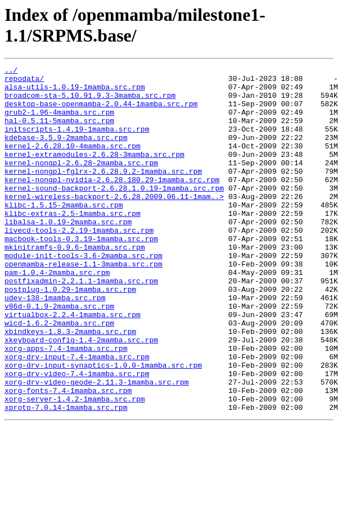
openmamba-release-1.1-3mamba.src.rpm (83, 304)
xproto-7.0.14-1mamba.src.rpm (65, 476)
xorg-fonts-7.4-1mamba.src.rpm (68, 456)
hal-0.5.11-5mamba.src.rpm (59, 132)
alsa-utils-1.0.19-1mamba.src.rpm (74, 92)
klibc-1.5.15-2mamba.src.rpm (63, 233)
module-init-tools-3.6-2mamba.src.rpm (83, 294)
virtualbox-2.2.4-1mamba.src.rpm (72, 365)
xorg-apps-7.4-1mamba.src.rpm (65, 405)
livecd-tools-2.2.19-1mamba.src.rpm (79, 264)
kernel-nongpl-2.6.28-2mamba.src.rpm (81, 183)
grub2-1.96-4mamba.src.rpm (59, 122)
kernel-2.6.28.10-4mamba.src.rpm (72, 162)
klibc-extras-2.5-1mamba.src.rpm (72, 243)
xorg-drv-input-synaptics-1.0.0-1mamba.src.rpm (103, 426)
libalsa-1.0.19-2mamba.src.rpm (68, 254)
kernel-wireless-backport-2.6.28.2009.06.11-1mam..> (114, 223)
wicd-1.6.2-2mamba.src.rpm (59, 375)
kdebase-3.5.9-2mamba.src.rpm (65, 152)
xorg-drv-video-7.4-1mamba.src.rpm (76, 436)
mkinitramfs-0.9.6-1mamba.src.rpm (74, 284)
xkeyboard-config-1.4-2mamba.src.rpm (81, 395)
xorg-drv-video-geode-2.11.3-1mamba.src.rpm (96, 446)
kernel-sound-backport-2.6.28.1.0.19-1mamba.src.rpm (114, 213)
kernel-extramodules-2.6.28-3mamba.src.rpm (94, 173)
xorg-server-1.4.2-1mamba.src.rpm (74, 466)
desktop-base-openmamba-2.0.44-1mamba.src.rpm (100, 112)
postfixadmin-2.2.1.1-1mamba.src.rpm (81, 324)
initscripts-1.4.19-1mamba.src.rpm (76, 142)
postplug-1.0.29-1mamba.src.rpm (70, 334)
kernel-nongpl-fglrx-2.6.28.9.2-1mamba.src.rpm (103, 193)
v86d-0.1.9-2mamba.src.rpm (59, 355)
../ (10, 71)
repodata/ (24, 81)
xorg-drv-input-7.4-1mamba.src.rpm (76, 415)
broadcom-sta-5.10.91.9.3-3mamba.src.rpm (89, 102)
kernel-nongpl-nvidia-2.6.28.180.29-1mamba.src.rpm (111, 203)
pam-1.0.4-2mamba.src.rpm (57, 314)
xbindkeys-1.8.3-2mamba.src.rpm (70, 385)
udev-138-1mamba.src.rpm (54, 345)
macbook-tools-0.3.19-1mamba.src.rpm (81, 274)
